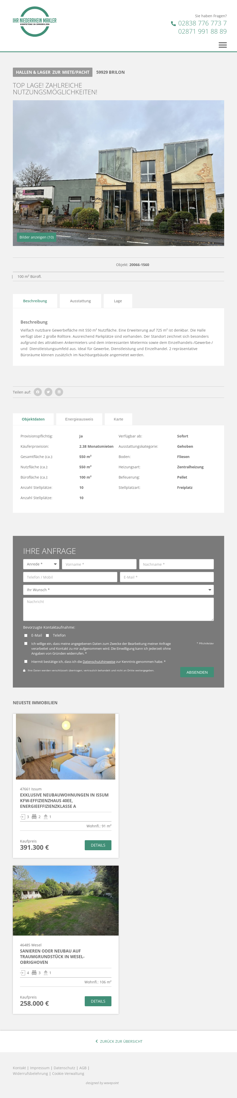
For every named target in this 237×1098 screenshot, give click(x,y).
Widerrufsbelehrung (30, 1073)
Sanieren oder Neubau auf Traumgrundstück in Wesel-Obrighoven (52, 956)
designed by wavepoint (102, 1083)
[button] (223, 45)
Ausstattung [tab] (80, 300)
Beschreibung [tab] (35, 300)
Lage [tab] (118, 300)
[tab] (33, 419)
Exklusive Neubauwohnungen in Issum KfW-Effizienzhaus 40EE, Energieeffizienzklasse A (64, 800)
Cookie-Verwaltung (68, 1073)
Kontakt (19, 1067)
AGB (83, 1067)
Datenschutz (64, 1067)
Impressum (40, 1067)
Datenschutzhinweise (99, 662)
